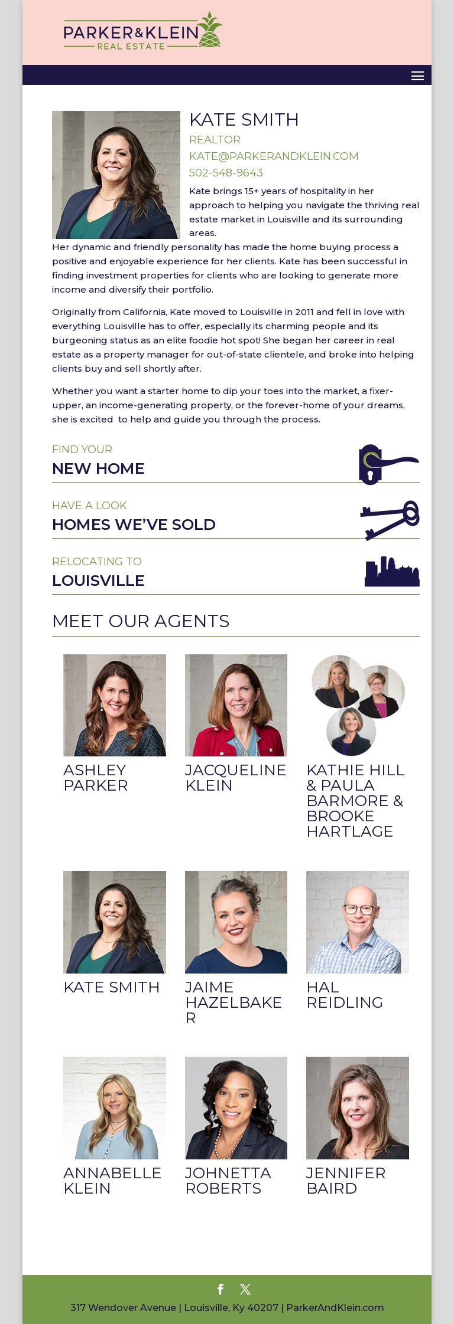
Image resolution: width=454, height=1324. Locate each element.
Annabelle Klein (112, 1181)
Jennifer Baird (346, 1181)
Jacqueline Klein (236, 778)
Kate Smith (111, 987)
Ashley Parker (95, 778)
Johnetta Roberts (228, 1181)
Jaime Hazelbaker (234, 1002)
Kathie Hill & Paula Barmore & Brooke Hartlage (355, 801)
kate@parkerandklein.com (274, 156)
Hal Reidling (344, 995)
